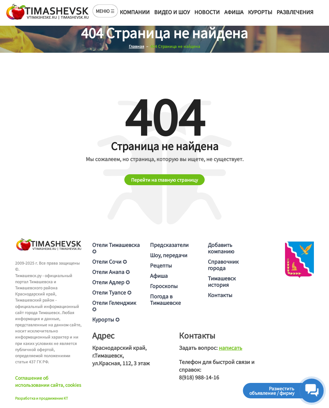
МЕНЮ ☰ (105, 11)
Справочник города (223, 264)
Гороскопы (164, 286)
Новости (207, 12)
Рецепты (161, 265)
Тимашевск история (222, 281)
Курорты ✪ (106, 319)
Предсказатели (169, 244)
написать (230, 347)
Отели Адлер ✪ (111, 282)
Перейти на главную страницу (164, 180)
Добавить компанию (221, 247)
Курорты (260, 12)
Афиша (234, 12)
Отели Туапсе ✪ (111, 292)
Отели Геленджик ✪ (114, 305)
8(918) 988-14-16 (199, 377)
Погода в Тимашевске (165, 299)
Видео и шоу (172, 12)
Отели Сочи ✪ (109, 261)
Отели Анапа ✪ (111, 271)
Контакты (220, 295)
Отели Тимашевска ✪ (116, 247)
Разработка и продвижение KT (41, 398)
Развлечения (295, 12)
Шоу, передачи (168, 255)
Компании (135, 12)
